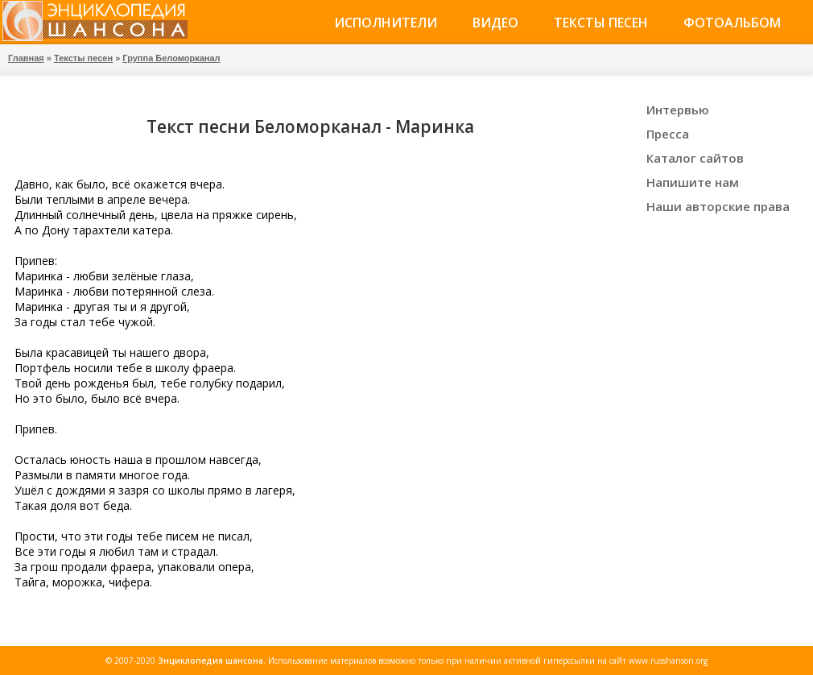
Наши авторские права (718, 206)
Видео (495, 22)
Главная (26, 58)
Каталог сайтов (695, 158)
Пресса (667, 134)
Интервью (677, 109)
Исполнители (385, 22)
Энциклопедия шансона (210, 660)
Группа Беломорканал (171, 58)
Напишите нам (692, 182)
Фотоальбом (732, 22)
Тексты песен (601, 22)
